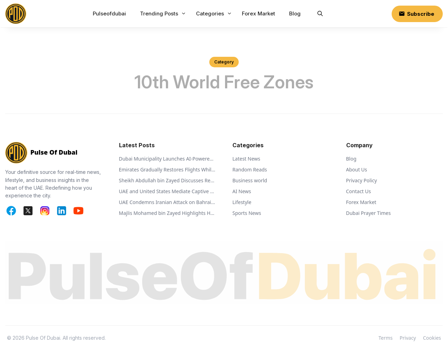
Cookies (432, 337)
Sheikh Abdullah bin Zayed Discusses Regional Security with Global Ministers (167, 180)
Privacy (408, 337)
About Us (356, 169)
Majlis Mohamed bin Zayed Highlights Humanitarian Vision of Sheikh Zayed (167, 213)
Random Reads (249, 169)
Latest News (246, 158)
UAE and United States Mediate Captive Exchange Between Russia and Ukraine (167, 191)
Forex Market (258, 13)
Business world (249, 180)
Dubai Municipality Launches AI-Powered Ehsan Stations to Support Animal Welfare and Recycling (167, 158)
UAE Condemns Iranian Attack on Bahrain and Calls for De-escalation (167, 202)
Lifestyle (241, 202)
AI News (241, 191)
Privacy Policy (361, 180)
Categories (214, 13)
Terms (386, 337)
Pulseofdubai (109, 13)
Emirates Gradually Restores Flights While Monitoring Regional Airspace (167, 169)
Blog (295, 13)
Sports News (246, 213)
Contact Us (358, 191)
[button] (320, 13)
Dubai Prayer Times (368, 213)
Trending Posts (164, 13)
